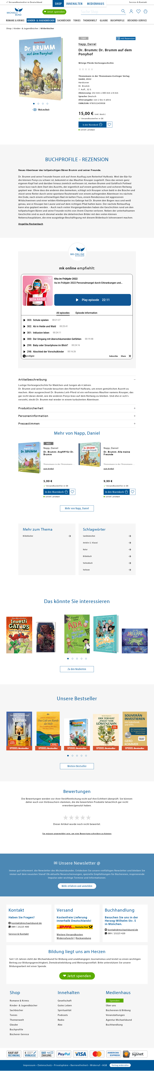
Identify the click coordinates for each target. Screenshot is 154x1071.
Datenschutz (45, 1065)
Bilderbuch (87, 556)
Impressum (29, 1065)
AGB (104, 1065)
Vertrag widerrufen (120, 1065)
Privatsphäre (61, 1065)
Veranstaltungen (115, 1015)
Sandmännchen (89, 536)
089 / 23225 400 (20, 926)
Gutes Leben (65, 1005)
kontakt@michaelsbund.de (26, 923)
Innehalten (74, 4)
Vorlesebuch (88, 563)
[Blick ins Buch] (40, 109)
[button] (68, 658)
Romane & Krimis (15, 20)
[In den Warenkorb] (92, 125)
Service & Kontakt (138, 2)
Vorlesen (86, 570)
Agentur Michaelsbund (119, 1020)
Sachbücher (64, 20)
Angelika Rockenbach (30, 224)
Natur (85, 549)
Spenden (115, 1000)
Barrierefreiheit (79, 1065)
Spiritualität (64, 1010)
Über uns (111, 1005)
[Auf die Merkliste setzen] (109, 125)
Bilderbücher (28, 536)
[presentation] (19, 453)
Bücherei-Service (137, 20)
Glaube (104, 20)
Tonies (77, 20)
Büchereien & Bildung (118, 1010)
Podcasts (63, 1015)
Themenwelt (90, 20)
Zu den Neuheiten (77, 669)
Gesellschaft (65, 1000)
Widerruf (95, 1065)
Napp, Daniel (87, 44)
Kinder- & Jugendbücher (41, 20)
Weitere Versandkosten (70, 934)
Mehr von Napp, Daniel (77, 508)
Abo (60, 1024)
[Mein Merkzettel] (138, 11)
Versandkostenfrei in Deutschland (25, 2)
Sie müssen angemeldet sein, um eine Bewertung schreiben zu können (76, 833)
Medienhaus (95, 4)
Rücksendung (83, 938)
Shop (58, 4)
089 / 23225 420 (116, 933)
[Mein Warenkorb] (145, 11)
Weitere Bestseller (77, 766)
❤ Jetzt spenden (54, 11)
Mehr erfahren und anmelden (77, 886)
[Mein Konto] (131, 11)
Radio (61, 1020)
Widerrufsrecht (65, 938)
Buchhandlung (114, 1024)
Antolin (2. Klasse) (90, 543)
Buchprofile (118, 20)
